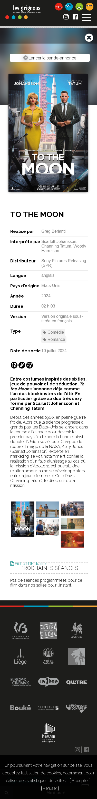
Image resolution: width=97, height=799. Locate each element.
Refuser (50, 788)
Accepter (80, 780)
